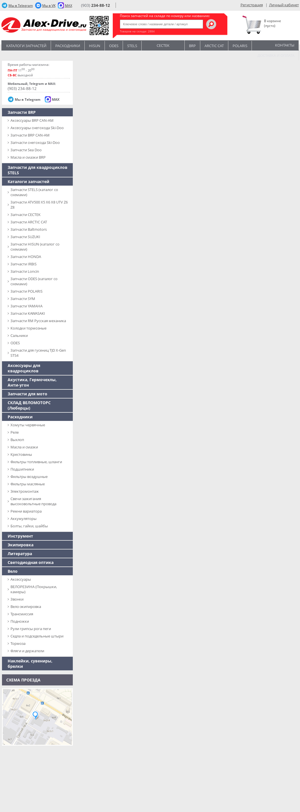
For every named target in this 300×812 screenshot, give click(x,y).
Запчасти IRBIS (23, 264)
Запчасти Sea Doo (26, 149)
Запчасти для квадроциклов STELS (37, 170)
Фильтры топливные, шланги (36, 461)
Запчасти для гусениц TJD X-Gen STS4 (38, 353)
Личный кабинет (284, 4)
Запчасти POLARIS (26, 291)
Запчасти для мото (27, 393)
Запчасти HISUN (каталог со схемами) (34, 247)
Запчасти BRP (22, 112)
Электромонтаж (24, 491)
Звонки (17, 599)
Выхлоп (17, 439)
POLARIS (240, 45)
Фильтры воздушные (29, 476)
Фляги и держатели (27, 650)
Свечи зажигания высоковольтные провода (33, 501)
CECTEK (163, 45)
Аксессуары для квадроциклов (24, 368)
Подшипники (22, 469)
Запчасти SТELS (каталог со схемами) (34, 192)
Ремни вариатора (26, 511)
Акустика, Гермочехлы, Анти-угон (32, 382)
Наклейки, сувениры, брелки (30, 663)
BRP (192, 45)
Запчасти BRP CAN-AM (30, 135)
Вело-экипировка (25, 606)
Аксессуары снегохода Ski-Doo (37, 127)
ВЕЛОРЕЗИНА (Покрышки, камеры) (33, 589)
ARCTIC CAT (214, 45)
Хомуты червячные (27, 424)
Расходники (67, 45)
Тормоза (17, 643)
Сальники (19, 335)
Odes (113, 45)
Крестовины (21, 454)
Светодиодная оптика (31, 562)
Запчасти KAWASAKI (27, 313)
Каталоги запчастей (26, 45)
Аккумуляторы (23, 518)
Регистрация (252, 4)
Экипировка (20, 544)
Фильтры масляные (27, 483)
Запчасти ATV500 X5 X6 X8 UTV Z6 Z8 (39, 205)
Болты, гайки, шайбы (29, 525)
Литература (20, 553)
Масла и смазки (24, 447)
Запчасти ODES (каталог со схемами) (34, 281)
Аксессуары (20, 579)
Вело (13, 571)
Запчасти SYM (22, 298)
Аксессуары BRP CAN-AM (32, 120)
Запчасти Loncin (24, 271)
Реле (14, 432)
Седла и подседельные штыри (36, 636)
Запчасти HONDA (25, 256)
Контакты (284, 45)
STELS (132, 45)
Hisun (94, 45)
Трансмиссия (21, 613)
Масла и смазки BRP (28, 157)
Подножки (19, 621)
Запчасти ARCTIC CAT (28, 221)
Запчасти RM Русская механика (38, 320)
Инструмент (20, 536)
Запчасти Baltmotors (28, 229)
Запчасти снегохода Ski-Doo (35, 142)
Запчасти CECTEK (25, 214)
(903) (95, 5)
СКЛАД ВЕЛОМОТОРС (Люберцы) (29, 405)
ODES (15, 342)
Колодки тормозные (28, 328)
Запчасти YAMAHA (26, 306)
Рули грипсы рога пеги (30, 628)
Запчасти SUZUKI (25, 236)
